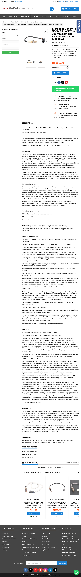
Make (3, 32)
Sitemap (4, 550)
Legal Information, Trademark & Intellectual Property (30, 547)
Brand (54, 45)
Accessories (47, 17)
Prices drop (5, 542)
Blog (74, 17)
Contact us (5, 547)
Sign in (61, 2)
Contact (4, 2)
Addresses (46, 542)
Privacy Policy (26, 555)
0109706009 (19, 2)
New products (6, 544)
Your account (49, 528)
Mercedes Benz (32, 452)
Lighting (35, 17)
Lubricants (24, 17)
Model (4, 39)
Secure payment (7, 536)
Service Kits (12, 17)
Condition (25, 457)
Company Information (9, 539)
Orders (44, 536)
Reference (56, 42)
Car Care (66, 17)
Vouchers (45, 544)
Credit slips (46, 539)
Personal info (46, 533)
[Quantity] (63, 68)
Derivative (5, 45)
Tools (57, 17)
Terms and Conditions (29, 553)
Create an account (72, 2)
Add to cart (60, 73)
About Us (5, 533)
